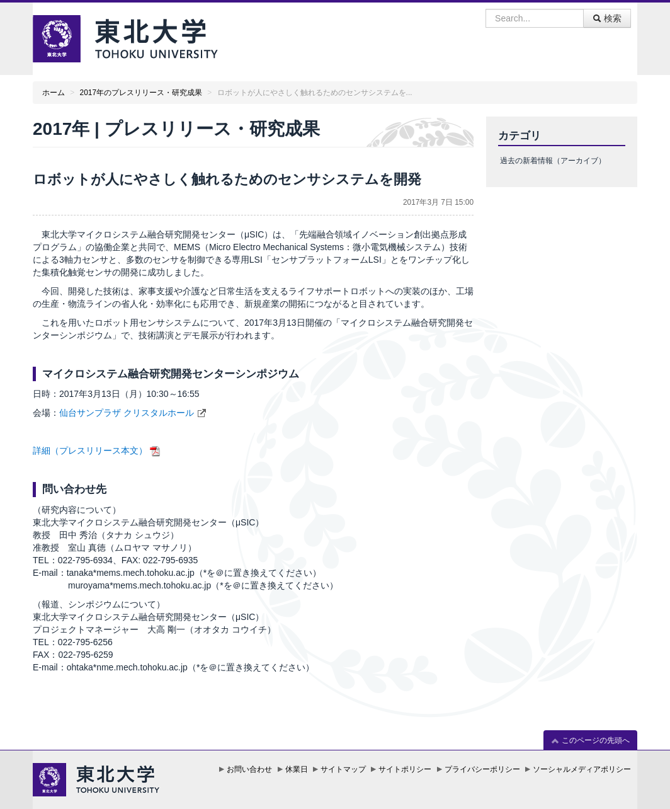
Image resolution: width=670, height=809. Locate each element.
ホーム (53, 92)
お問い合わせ (249, 769)
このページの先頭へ (590, 740)
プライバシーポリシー (482, 769)
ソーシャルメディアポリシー (582, 769)
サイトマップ (343, 769)
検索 (607, 18)
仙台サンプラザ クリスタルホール (126, 413)
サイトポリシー (404, 769)
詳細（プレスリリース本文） (90, 450)
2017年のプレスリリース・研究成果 (141, 92)
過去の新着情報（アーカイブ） (553, 160)
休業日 (296, 769)
